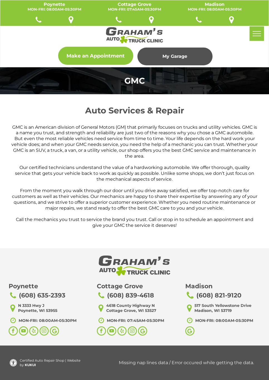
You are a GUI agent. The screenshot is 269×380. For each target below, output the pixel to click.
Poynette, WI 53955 (37, 310)
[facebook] (13, 331)
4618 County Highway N (130, 305)
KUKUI (30, 365)
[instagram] (44, 331)
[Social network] (54, 331)
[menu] (257, 33)
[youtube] (23, 331)
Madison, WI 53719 (213, 310)
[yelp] (33, 331)
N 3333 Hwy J (31, 305)
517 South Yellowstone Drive (222, 305)
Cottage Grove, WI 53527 (131, 310)
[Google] (189, 331)
